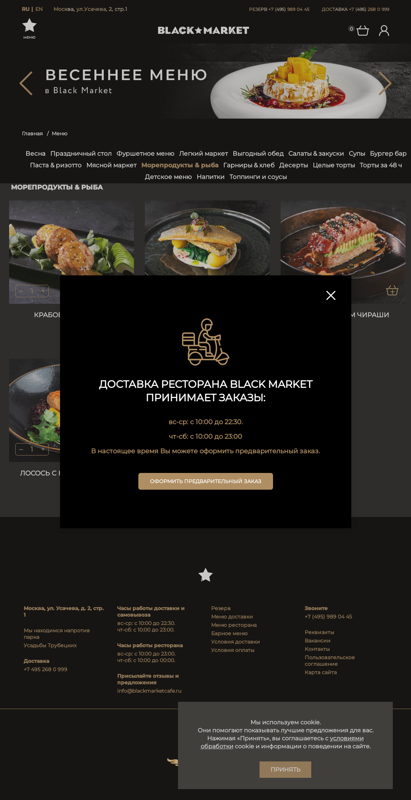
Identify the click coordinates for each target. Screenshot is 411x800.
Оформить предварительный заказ (205, 481)
